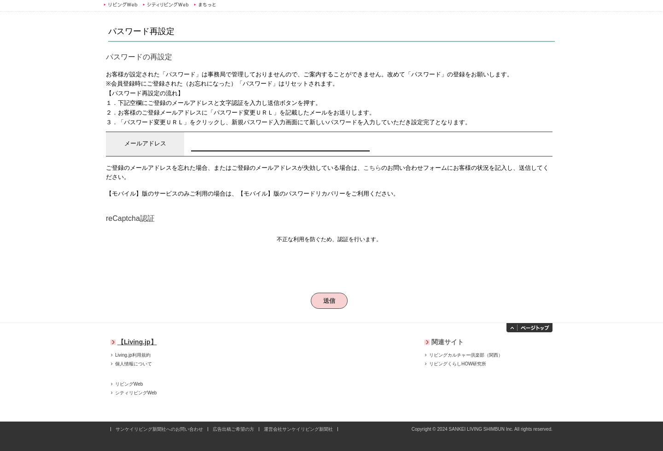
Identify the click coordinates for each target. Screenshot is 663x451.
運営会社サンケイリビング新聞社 (298, 429)
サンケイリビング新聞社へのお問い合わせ (159, 429)
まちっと (206, 4)
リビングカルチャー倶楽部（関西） (466, 355)
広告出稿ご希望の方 (233, 429)
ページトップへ (529, 327)
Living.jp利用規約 (133, 355)
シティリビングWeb (165, 4)
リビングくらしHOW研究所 (457, 363)
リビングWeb (120, 4)
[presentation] (329, 264)
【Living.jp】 (137, 342)
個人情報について (133, 363)
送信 (329, 300)
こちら (372, 167)
